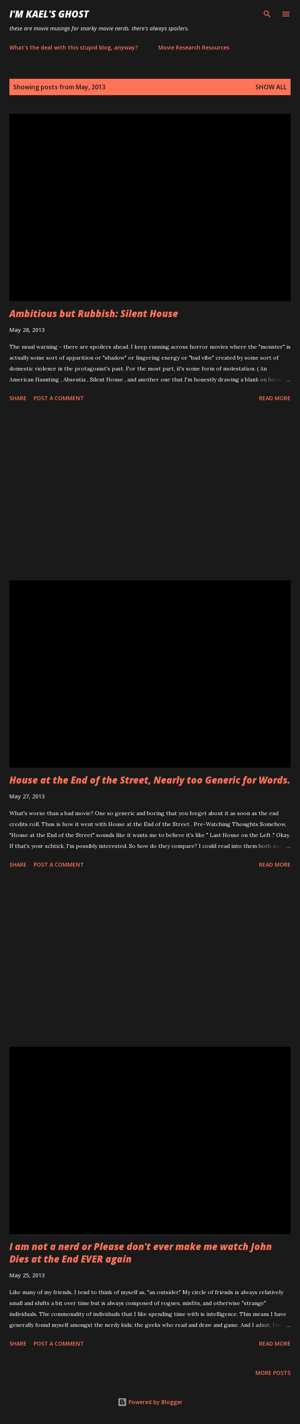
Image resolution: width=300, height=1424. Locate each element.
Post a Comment (59, 398)
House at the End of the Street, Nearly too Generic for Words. (149, 779)
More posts (273, 1372)
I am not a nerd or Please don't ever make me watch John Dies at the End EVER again (140, 1252)
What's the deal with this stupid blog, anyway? (73, 47)
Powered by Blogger (150, 1402)
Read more (275, 398)
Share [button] (18, 398)
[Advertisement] (150, 492)
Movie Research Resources (193, 47)
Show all (271, 87)
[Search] (267, 14)
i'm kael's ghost (49, 13)
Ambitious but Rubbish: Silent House (93, 313)
